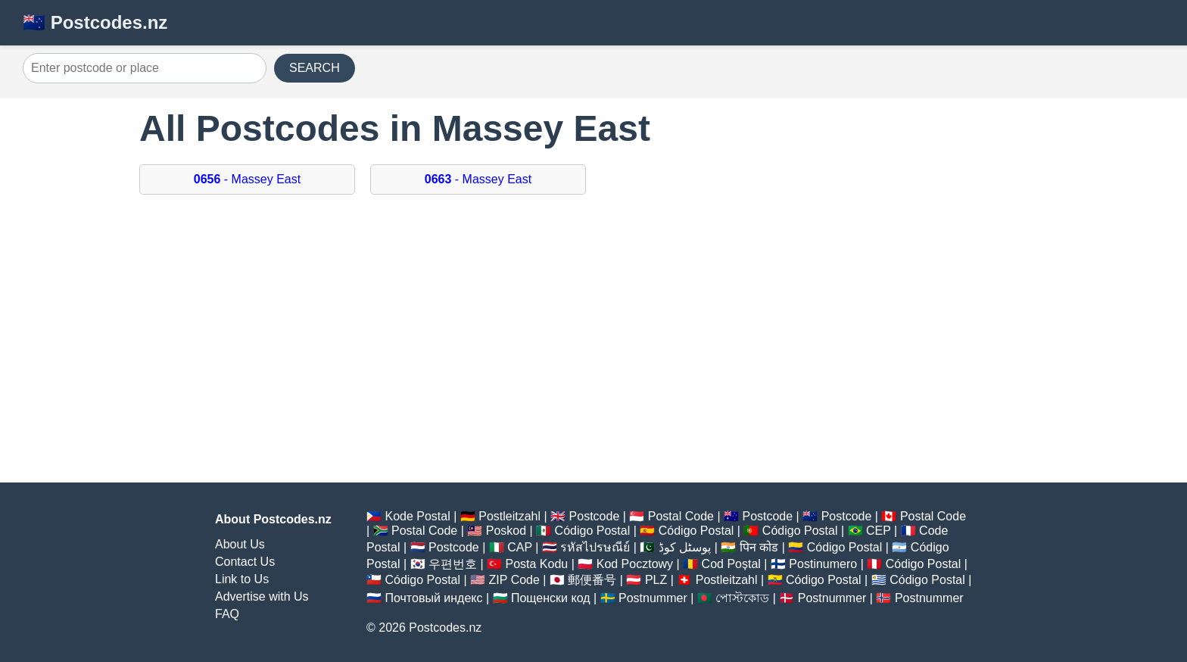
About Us (240, 544)
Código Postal (593, 530)
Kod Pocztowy (635, 563)
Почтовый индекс (433, 598)
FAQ (227, 613)
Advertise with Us (262, 596)
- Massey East (247, 179)
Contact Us (245, 561)
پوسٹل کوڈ (685, 547)
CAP (519, 547)
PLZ (656, 579)
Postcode (594, 516)
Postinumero (823, 563)
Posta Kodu (536, 563)
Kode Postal (417, 516)
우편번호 (452, 563)
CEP (878, 530)
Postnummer (652, 598)
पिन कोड (759, 547)
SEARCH (314, 67)
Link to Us (242, 579)
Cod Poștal (731, 563)
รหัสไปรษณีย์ (595, 547)
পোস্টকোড (742, 598)
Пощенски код (550, 598)
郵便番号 (592, 579)
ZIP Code (514, 579)
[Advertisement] (593, 346)
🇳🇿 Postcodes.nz (95, 22)
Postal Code (681, 516)
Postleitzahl (509, 516)
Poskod (506, 530)
